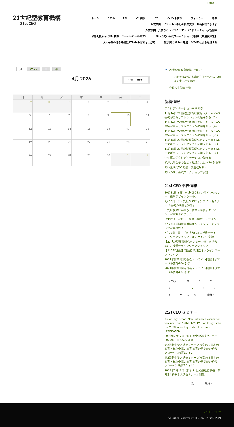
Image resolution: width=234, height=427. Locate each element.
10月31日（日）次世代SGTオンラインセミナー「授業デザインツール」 (192, 194)
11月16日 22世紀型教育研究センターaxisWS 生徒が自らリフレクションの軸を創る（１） (192, 150)
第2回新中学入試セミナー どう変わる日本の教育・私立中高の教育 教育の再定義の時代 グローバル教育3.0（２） (192, 348)
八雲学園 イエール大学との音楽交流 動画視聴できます (184, 24)
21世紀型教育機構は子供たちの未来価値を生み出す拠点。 (197, 79)
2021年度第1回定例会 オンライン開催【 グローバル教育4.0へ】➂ (192, 261)
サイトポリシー (212, 411)
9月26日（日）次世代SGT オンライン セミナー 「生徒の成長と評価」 (192, 203)
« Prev (131, 79)
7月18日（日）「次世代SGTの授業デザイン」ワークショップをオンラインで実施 (190, 234)
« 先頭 (172, 281)
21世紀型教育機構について (186, 69)
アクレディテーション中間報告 (184, 108)
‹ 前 (187, 281)
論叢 (214, 18)
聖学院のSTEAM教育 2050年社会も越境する (190, 42)
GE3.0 (110, 18)
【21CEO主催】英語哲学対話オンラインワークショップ (192, 252)
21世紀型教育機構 (37, 17)
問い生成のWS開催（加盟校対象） (186, 167)
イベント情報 (174, 18)
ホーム (95, 18)
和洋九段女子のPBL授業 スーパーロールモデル (119, 36)
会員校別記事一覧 (180, 87)
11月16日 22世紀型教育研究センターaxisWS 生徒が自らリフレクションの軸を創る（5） (192, 115)
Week (33, 69)
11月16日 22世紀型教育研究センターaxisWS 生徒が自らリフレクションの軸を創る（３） (192, 133)
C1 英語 (140, 18)
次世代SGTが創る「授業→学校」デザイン (190, 219)
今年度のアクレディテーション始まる (188, 157)
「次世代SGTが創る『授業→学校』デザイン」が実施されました (190, 212)
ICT (156, 18)
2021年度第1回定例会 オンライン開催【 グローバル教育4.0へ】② (192, 270)
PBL (125, 18)
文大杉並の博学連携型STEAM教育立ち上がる (129, 42)
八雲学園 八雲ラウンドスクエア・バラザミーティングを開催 (183, 30)
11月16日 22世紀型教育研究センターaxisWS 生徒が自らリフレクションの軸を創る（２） (192, 141)
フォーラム (197, 18)
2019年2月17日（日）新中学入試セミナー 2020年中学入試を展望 (192, 337)
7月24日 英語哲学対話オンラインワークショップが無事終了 (192, 225)
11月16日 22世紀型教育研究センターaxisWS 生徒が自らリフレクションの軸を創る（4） (192, 124)
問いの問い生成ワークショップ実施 (186, 172)
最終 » (210, 294)
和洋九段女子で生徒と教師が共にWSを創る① (193, 162)
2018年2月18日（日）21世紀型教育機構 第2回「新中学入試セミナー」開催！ (192, 372)
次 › (196, 294)
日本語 (210, 3)
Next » (140, 79)
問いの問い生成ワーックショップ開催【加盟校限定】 (186, 36)
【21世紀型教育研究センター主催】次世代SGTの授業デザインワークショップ (191, 243)
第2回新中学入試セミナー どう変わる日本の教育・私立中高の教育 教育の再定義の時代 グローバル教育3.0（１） (192, 361)
